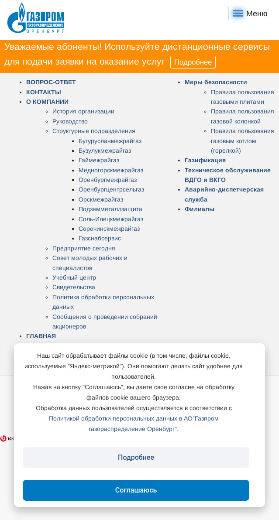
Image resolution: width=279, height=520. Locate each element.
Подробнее (193, 62)
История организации (83, 111)
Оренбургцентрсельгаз (111, 189)
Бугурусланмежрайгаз (110, 140)
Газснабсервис (100, 238)
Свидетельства (73, 287)
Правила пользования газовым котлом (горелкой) (242, 140)
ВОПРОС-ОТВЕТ (51, 82)
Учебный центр (74, 277)
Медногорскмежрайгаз (111, 170)
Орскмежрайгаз (101, 199)
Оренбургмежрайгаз (108, 179)
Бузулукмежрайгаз (105, 150)
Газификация (205, 160)
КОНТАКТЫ (43, 92)
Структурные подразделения (93, 130)
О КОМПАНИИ (47, 101)
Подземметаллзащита (110, 208)
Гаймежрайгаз (99, 160)
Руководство (70, 121)
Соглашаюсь (136, 490)
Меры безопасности (216, 82)
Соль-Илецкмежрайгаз (111, 219)
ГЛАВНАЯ (41, 335)
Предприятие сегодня (83, 248)
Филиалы (199, 208)
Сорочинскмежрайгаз (109, 228)
